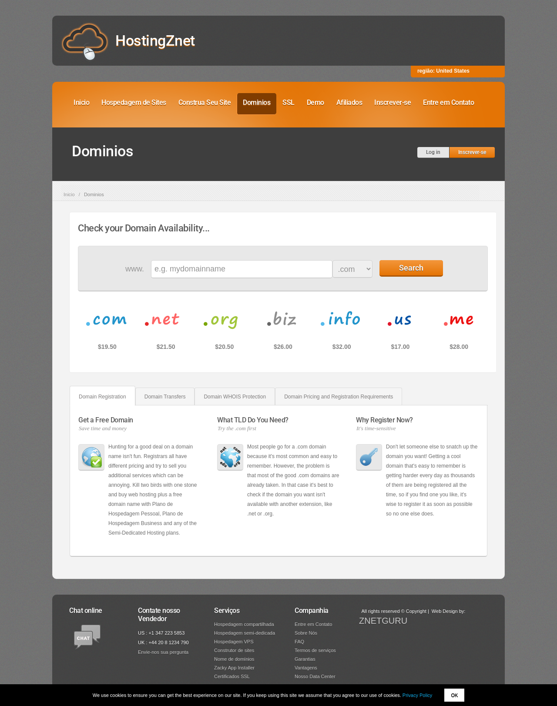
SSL (288, 102)
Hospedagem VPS (234, 641)
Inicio (81, 102)
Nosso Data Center (315, 676)
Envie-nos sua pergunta (163, 652)
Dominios (256, 102)
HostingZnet (155, 40)
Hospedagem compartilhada (244, 624)
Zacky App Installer (234, 667)
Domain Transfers (165, 397)
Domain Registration (102, 397)
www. (134, 268)
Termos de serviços (315, 650)
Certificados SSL (232, 676)
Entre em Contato (448, 102)
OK (454, 695)
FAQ (299, 641)
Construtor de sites (234, 650)
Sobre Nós (306, 633)
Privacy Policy (417, 695)
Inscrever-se (392, 102)
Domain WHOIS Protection (235, 397)
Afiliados (349, 102)
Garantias (305, 659)
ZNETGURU (383, 621)
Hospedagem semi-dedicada (244, 633)
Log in (433, 152)
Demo (315, 102)
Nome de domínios (234, 659)
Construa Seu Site (204, 102)
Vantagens (306, 667)
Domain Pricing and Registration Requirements (338, 397)
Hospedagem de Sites (133, 102)
